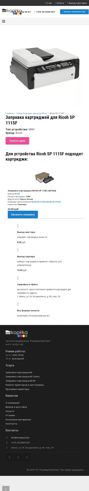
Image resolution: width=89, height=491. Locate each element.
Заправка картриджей (19, 372)
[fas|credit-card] (44, 303)
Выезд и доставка (16, 406)
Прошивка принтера (17, 389)
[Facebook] (10, 457)
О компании (12, 402)
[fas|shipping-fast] (44, 249)
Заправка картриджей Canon (23, 376)
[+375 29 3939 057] (8, 442)
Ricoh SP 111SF (38, 201)
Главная (9, 113)
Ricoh (17, 193)
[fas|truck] (44, 225)
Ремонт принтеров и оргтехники (25, 384)
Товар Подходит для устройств (32, 113)
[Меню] (3, 21)
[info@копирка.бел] (8, 437)
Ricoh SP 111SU (53, 201)
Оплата (10, 411)
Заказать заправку (23, 214)
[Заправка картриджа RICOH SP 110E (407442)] (44, 178)
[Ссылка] (12, 12)
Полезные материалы (18, 419)
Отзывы (10, 415)
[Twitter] (18, 457)
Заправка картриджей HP (21, 380)
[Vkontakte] (27, 457)
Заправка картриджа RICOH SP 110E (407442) (32, 190)
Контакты (11, 423)
